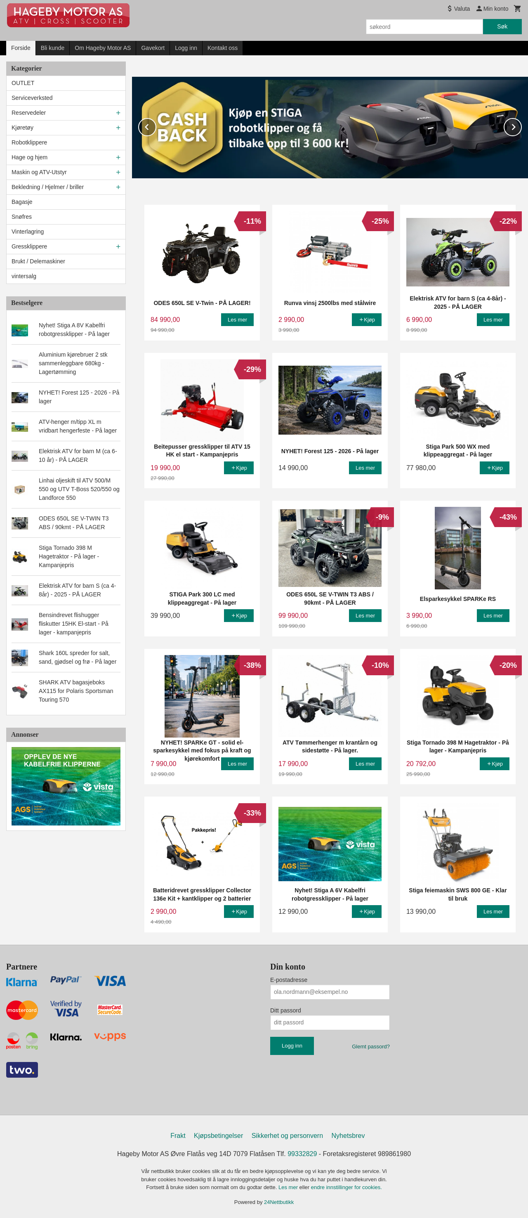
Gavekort (153, 48)
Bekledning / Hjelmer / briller (48, 187)
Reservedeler (29, 112)
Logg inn (186, 48)
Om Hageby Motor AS (103, 48)
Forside (21, 48)
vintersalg (24, 276)
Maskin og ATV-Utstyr (39, 172)
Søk (502, 26)
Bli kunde (53, 48)
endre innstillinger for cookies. (346, 1187)
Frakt (177, 1135)
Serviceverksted (32, 98)
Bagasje (22, 202)
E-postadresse (288, 979)
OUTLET (23, 83)
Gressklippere (29, 246)
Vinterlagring (28, 231)
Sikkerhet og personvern (287, 1135)
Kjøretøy (22, 127)
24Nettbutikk (279, 1202)
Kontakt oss (222, 48)
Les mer (288, 1187)
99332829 (302, 1153)
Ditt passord (285, 1010)
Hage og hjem (29, 157)
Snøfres (22, 216)
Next (521, 125)
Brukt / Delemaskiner (38, 261)
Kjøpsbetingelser (218, 1135)
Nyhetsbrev (348, 1135)
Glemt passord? (371, 1046)
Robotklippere (29, 142)
